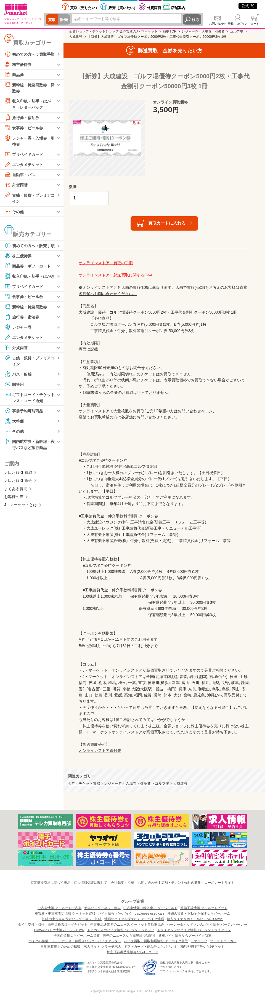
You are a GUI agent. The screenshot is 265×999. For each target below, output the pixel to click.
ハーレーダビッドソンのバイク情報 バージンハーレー (207, 924)
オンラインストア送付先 (100, 750)
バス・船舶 (17, 374)
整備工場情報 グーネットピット (203, 908)
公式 (247, 6)
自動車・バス (19, 174)
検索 (196, 19)
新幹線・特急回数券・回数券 (29, 87)
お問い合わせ (217, 23)
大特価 (14, 421)
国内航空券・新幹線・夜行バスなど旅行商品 (29, 444)
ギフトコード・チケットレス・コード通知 (29, 397)
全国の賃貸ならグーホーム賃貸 (77, 935)
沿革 (131, 883)
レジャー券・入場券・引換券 (29, 140)
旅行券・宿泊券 (21, 117)
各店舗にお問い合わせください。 (150, 417)
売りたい (84, 8)
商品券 (14, 74)
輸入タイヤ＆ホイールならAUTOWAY (195, 919)
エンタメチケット (23, 164)
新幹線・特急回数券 (25, 306)
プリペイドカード (23, 154)
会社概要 (117, 883)
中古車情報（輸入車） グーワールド (150, 908)
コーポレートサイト (219, 883)
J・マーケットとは (20, 505)
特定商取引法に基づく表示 (50, 883)
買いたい (122, 8)
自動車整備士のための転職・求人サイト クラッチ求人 (81, 947)
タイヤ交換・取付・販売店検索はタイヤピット (53, 924)
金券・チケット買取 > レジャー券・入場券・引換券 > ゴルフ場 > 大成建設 (127, 784)
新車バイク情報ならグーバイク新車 (184, 935)
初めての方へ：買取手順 (29, 54)
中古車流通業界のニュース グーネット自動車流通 (127, 924)
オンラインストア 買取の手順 (106, 263)
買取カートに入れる (167, 223)
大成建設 (75, 37)
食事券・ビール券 (23, 127)
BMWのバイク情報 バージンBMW (59, 930)
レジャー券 (17, 327)
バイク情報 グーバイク (115, 913)
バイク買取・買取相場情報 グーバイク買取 (156, 941)
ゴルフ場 (236, 31)
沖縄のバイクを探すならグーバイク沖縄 (134, 919)
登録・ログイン (237, 23)
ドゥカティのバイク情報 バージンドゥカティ (120, 930)
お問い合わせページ (195, 411)
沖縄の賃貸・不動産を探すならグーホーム (198, 913)
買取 (52, 19)
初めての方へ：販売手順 (29, 245)
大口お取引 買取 (18, 472)
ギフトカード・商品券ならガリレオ (150, 947)
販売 (64, 19)
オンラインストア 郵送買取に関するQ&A (116, 275)
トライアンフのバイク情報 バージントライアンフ (194, 930)
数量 (73, 187)
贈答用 (14, 384)
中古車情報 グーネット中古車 (59, 908)
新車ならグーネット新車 (102, 908)
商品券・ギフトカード (27, 266)
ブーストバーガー (223, 941)
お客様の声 (13, 497)
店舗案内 (178, 8)
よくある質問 (15, 489)
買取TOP (169, 31)
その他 (14, 211)
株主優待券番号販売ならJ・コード (132, 952)
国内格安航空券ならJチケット (202, 947)
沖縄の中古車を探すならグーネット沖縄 (72, 919)
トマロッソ (199, 941)
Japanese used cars (150, 913)
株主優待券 (17, 64)
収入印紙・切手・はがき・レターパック (27, 103)
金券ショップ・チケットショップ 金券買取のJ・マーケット (113, 31)
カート (255, 23)
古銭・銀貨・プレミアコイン (29, 198)
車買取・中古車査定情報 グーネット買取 (65, 913)
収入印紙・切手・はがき (29, 276)
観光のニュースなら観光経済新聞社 (129, 935)
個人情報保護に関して (90, 883)
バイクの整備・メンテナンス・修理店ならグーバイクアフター (74, 941)
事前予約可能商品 (23, 410)
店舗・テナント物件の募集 (181, 883)
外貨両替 (154, 8)
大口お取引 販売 (18, 480)
